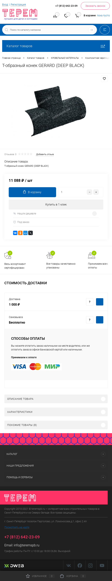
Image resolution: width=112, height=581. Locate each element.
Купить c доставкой (99, 301)
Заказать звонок (95, 5)
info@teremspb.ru (26, 545)
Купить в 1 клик (56, 204)
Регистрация (18, 4)
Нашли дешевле (24, 213)
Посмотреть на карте (16, 527)
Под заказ (21, 222)
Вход (5, 4)
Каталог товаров (56, 46)
